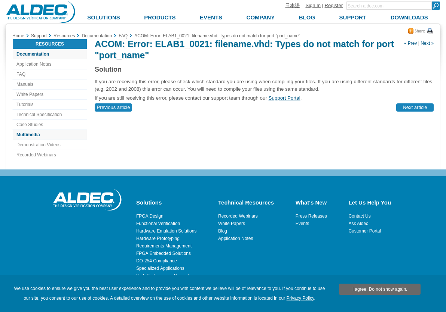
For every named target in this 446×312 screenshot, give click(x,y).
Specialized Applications (160, 268)
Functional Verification (158, 223)
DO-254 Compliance (156, 260)
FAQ (20, 74)
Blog (222, 231)
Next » (427, 43)
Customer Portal (364, 231)
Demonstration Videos (38, 144)
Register (334, 5)
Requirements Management (164, 246)
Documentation (32, 54)
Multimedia (28, 134)
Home (18, 35)
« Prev (410, 43)
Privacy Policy (300, 298)
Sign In (312, 5)
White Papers (29, 94)
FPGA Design (150, 216)
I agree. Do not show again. (379, 289)
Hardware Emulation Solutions (166, 231)
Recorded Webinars (36, 154)
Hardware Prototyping (158, 238)
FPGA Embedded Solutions (163, 253)
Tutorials (25, 104)
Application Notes (33, 64)
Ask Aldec (358, 223)
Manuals (24, 84)
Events (302, 223)
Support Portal (284, 98)
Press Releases (311, 216)
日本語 (292, 5)
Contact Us (359, 216)
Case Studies (29, 124)
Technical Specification (39, 114)
